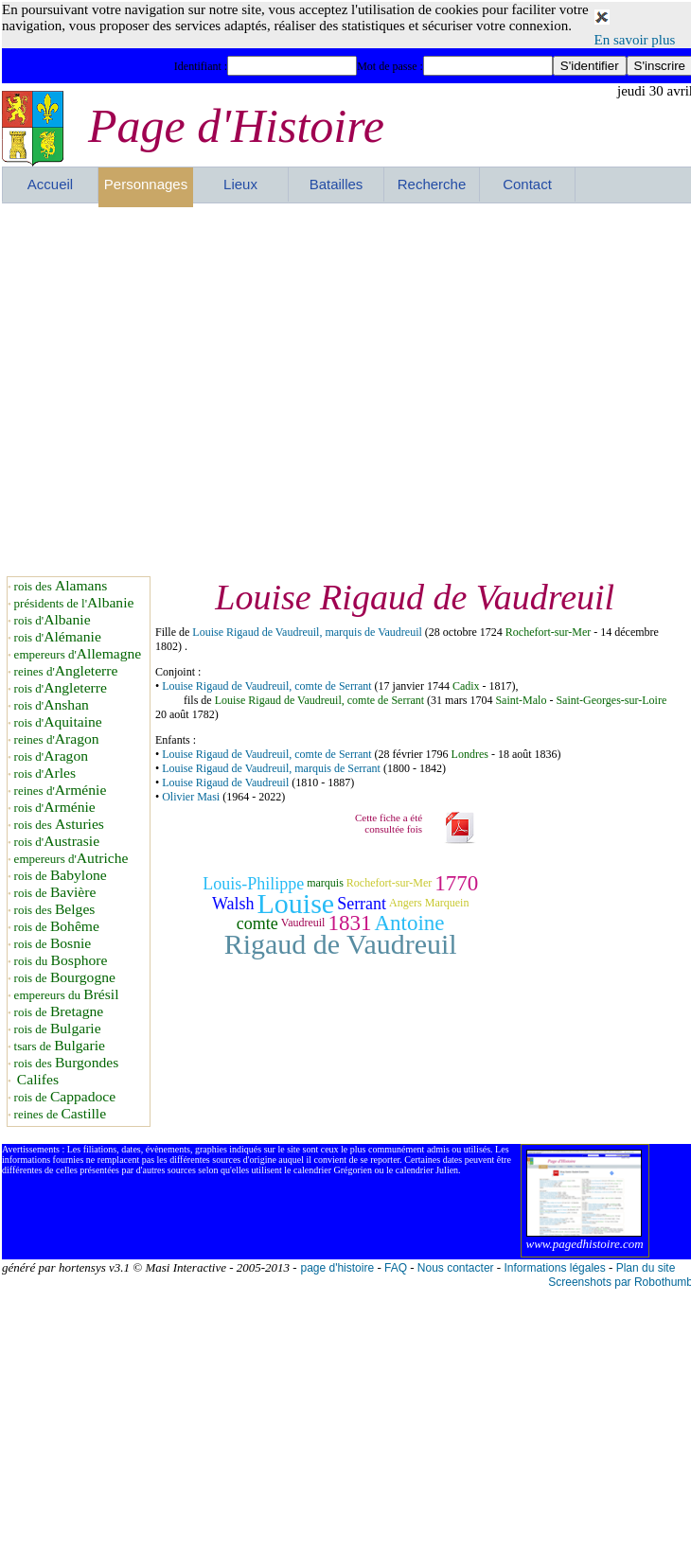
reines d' (66, 671)
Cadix (466, 686)
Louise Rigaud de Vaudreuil (225, 782)
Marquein (447, 903)
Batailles (336, 184)
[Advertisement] (178, 389)
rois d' (52, 620)
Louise (295, 903)
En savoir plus (635, 39)
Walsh (233, 903)
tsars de (59, 1046)
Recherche (432, 184)
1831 (349, 923)
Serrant (361, 903)
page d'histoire (337, 1268)
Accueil (50, 184)
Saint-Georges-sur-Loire (611, 700)
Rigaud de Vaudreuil (340, 943)
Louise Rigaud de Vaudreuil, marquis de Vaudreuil (307, 632)
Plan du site (646, 1268)
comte (257, 923)
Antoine (409, 923)
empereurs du (66, 995)
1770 (456, 883)
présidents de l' (74, 603)
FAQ (395, 1268)
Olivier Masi (191, 796)
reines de (60, 1114)
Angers (405, 903)
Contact (527, 184)
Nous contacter (455, 1268)
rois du (61, 961)
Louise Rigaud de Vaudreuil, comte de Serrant (266, 686)
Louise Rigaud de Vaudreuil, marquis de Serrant (271, 768)
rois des (61, 586)
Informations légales (554, 1268)
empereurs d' (78, 654)
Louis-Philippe (253, 883)
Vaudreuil (303, 923)
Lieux (240, 184)
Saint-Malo (520, 700)
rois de (60, 876)
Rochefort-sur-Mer (548, 632)
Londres (470, 754)
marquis (325, 882)
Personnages (145, 184)
